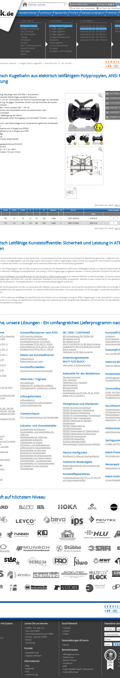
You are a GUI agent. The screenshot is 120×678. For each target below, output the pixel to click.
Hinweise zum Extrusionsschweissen (36, 370)
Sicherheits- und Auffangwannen (35, 445)
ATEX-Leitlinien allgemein (31, 336)
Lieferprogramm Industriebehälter (35, 447)
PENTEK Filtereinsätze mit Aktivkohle (79, 433)
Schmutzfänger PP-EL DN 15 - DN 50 (36, 344)
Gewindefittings (112, 341)
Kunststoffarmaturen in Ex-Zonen (35, 341)
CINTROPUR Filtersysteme (74, 436)
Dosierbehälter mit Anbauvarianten (36, 455)
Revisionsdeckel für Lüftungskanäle (36, 402)
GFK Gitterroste (27, 382)
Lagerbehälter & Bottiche (31, 439)
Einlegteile (110, 336)
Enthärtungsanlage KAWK (74, 441)
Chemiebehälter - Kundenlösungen (36, 460)
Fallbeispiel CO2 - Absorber (75, 382)
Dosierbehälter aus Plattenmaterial (35, 458)
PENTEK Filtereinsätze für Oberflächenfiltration (74, 427)
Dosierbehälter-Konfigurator (33, 429)
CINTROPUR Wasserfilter (74, 439)
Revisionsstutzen (70, 387)
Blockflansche (69, 390)
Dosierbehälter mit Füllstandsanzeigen (37, 463)
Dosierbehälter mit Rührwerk (33, 450)
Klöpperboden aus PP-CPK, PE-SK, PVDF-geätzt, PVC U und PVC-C (81, 394)
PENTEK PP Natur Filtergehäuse (77, 418)
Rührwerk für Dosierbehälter (33, 453)
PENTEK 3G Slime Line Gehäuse (77, 407)
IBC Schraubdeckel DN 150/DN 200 (78, 336)
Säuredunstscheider (72, 377)
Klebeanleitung (27, 358)
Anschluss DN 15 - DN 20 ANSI (58, 63)
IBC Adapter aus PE (71, 339)
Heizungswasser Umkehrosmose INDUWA (81, 444)
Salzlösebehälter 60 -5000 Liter (33, 437)
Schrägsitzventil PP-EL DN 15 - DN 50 (36, 349)
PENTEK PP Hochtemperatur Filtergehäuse (82, 415)
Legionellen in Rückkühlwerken (77, 365)
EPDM (7, 459)
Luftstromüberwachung (30, 405)
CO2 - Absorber (70, 379)
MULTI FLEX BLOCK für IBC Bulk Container (82, 344)
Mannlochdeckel (70, 385)
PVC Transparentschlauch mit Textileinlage (39, 417)
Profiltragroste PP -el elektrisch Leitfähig (38, 388)
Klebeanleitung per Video (31, 361)
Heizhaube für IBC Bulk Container (78, 352)
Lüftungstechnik (27, 400)
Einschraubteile (112, 339)
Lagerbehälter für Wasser (31, 442)
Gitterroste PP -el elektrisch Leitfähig (36, 385)
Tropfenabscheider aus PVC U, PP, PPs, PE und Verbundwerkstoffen (82, 479)
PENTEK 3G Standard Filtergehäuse (78, 410)
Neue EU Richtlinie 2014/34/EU (33, 339)
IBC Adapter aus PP (71, 341)
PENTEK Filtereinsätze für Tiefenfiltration (81, 431)
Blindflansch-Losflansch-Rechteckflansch (81, 456)
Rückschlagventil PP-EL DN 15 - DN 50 (37, 346)
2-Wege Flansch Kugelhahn (30, 63)
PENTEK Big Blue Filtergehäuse (76, 412)
